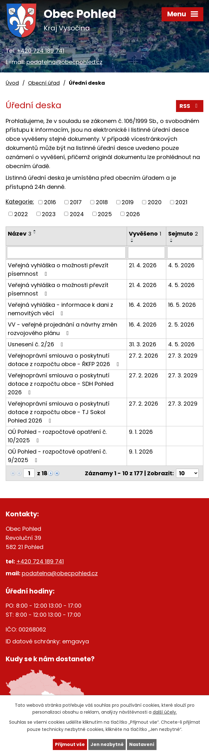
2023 (49, 214)
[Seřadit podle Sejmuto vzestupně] (171, 239)
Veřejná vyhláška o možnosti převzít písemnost (58, 269)
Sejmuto (183, 233)
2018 (102, 202)
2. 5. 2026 (181, 324)
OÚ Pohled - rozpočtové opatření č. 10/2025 (57, 436)
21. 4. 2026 (143, 265)
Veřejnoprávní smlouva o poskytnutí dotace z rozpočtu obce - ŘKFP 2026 (65, 360)
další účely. (165, 712)
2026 (133, 214)
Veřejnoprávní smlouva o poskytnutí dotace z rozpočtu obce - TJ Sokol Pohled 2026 (58, 412)
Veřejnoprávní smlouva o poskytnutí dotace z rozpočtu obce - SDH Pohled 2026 (60, 383)
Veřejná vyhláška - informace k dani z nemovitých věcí (60, 309)
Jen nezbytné (107, 744)
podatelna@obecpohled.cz (64, 62)
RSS (189, 106)
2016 (50, 202)
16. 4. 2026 (143, 305)
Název (19, 233)
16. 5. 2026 (182, 305)
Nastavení (141, 744)
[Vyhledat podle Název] (66, 252)
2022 (21, 214)
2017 (76, 202)
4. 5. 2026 (181, 265)
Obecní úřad (44, 83)
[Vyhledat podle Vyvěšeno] (146, 252)
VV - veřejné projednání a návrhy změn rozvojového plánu (62, 329)
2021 (181, 202)
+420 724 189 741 (40, 51)
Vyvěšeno (145, 233)
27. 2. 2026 (143, 355)
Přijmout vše (70, 744)
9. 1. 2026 (141, 432)
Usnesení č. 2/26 (37, 344)
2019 (128, 202)
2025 (105, 214)
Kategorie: (20, 201)
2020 (155, 202)
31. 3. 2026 (142, 344)
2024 (77, 214)
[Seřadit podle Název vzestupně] (34, 230)
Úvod (12, 83)
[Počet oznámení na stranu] (187, 473)
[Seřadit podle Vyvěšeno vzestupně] (132, 239)
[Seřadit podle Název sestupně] (34, 233)
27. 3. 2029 (182, 355)
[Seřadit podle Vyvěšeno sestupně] (132, 241)
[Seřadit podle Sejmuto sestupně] (171, 241)
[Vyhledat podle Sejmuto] (184, 252)
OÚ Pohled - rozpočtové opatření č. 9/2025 (57, 456)
